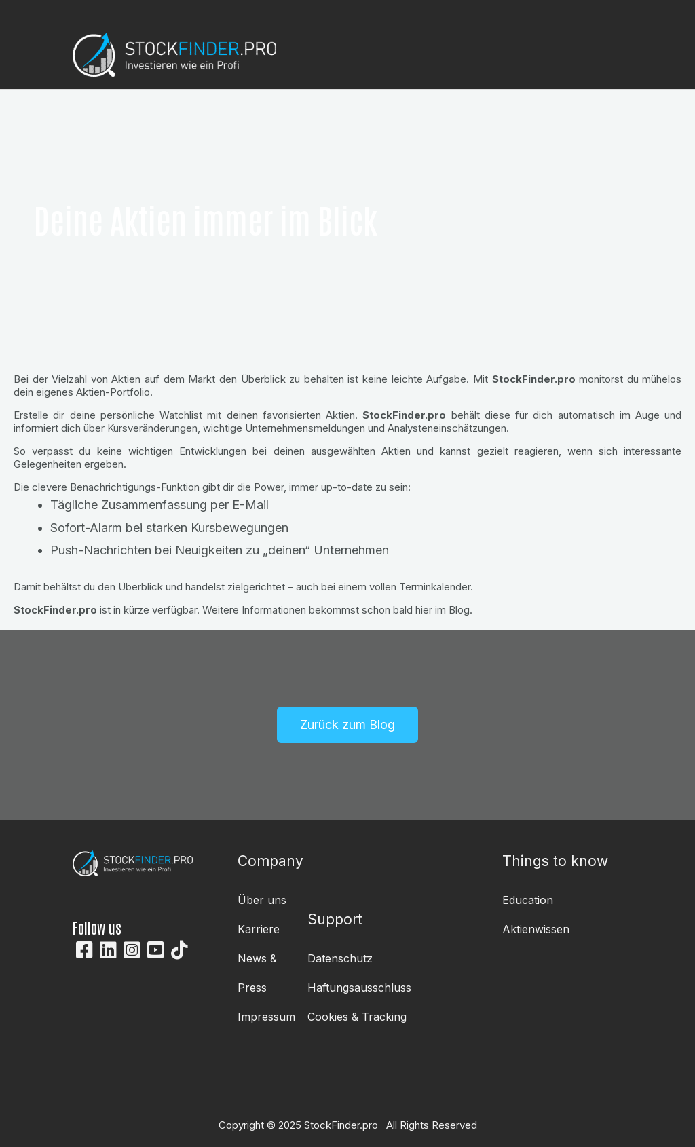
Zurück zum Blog (347, 724)
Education (527, 900)
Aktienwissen (535, 929)
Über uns (262, 900)
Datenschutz (340, 958)
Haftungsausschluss (359, 987)
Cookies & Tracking (357, 1016)
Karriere (259, 929)
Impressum (266, 1016)
